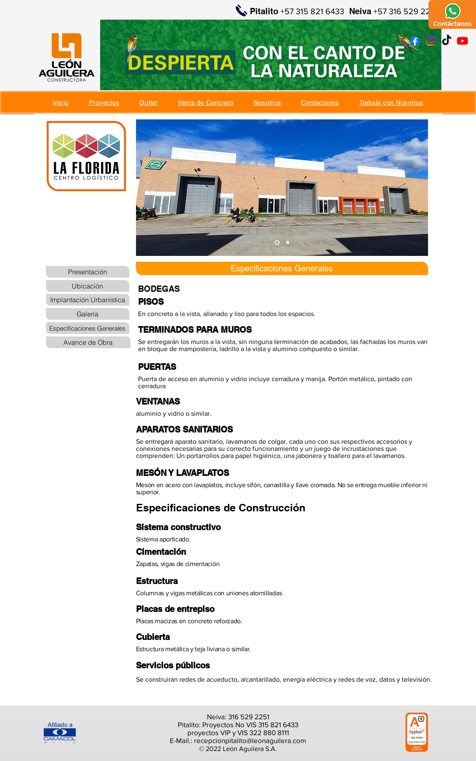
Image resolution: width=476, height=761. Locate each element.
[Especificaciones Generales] (87, 328)
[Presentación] (87, 272)
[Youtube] (462, 40)
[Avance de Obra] (88, 342)
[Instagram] (430, 40)
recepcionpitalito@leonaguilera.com (250, 740)
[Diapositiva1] (277, 242)
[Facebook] (414, 40)
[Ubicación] (87, 286)
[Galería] (87, 314)
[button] (104, 102)
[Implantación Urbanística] (87, 300)
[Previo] (147, 187)
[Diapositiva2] (287, 242)
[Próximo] (416, 187)
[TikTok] (446, 40)
